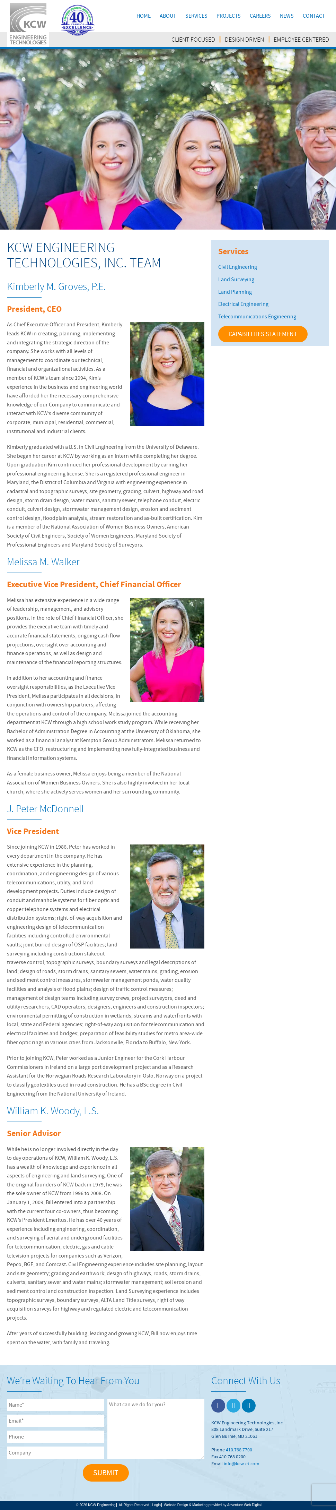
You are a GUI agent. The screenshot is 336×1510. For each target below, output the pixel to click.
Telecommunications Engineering (257, 316)
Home (143, 15)
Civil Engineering (237, 267)
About (168, 15)
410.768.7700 (239, 1450)
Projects (228, 15)
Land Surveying (236, 279)
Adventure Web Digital (244, 1505)
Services (196, 15)
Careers (260, 15)
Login (156, 1505)
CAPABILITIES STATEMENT (263, 334)
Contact (314, 15)
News (287, 15)
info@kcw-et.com (241, 1463)
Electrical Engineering (243, 304)
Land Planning (235, 292)
